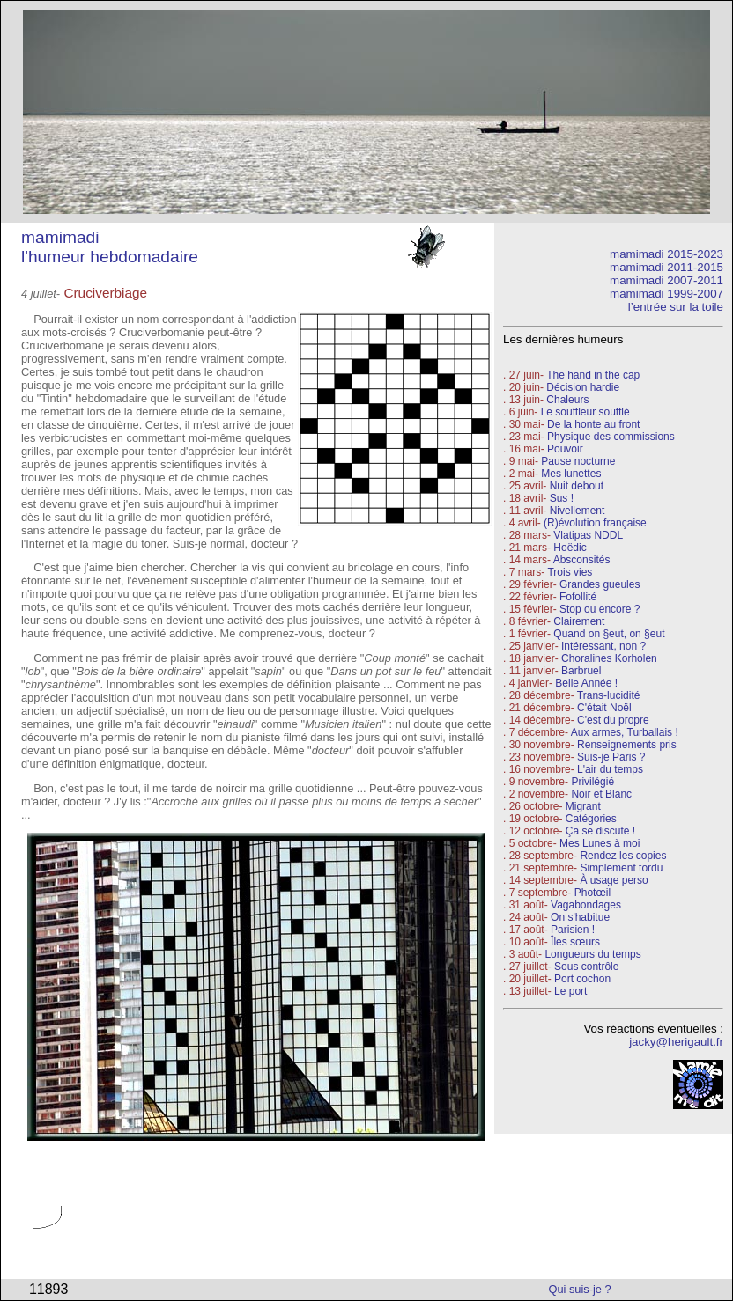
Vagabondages (586, 905)
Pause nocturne (578, 461)
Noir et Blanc (601, 794)
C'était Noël (604, 708)
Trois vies (569, 572)
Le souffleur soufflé (585, 412)
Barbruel (581, 671)
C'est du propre (613, 720)
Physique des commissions (611, 436)
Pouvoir (565, 449)
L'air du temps (610, 769)
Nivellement (577, 510)
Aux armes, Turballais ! (624, 732)
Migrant (583, 806)
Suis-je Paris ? (611, 757)
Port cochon (582, 979)
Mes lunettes (571, 473)
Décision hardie (582, 387)
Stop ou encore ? (599, 609)
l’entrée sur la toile (675, 306)
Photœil (592, 892)
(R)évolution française (595, 523)
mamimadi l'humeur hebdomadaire (109, 247)
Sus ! (562, 498)
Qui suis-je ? (580, 1289)
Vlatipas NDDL (588, 535)
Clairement (578, 621)
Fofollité (577, 597)
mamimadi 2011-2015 (666, 267)
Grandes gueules (599, 584)
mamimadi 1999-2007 (666, 293)
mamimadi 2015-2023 (666, 254)
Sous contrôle (586, 966)
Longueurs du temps (592, 954)
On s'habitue (580, 917)
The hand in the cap (593, 375)
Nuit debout (576, 486)
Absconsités (582, 560)
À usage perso (614, 880)
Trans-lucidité (608, 695)
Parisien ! (573, 929)
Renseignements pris (627, 745)
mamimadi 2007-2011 (666, 280)
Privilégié (592, 781)
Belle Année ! (586, 683)
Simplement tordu (621, 868)
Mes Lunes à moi (599, 843)
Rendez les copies (623, 855)
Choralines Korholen (609, 658)
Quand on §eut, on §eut (608, 634)
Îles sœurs (575, 942)
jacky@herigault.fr (676, 1041)
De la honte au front (593, 424)
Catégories (589, 818)
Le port (570, 991)
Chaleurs (567, 399)
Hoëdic (569, 547)
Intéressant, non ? (603, 646)
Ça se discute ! (600, 831)
